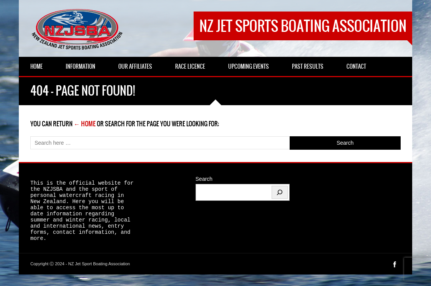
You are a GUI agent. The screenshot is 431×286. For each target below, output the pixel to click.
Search (204, 179)
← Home (85, 123)
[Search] (280, 192)
